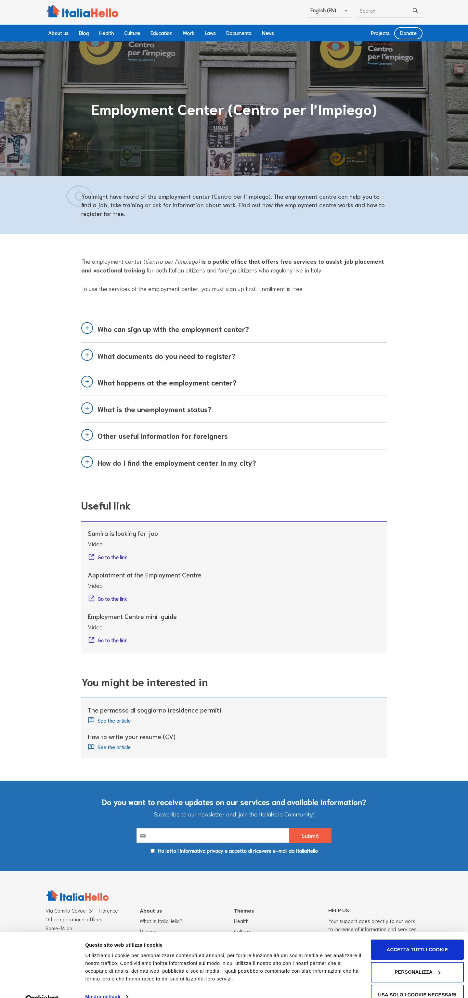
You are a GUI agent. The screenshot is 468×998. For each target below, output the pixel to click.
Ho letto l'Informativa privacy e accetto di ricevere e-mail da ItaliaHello (238, 850)
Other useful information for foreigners (163, 435)
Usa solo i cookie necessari (413, 980)
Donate (408, 32)
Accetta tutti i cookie (413, 935)
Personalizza (414, 957)
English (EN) (323, 9)
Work (188, 32)
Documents (239, 32)
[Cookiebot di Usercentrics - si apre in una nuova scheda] (42, 985)
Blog (84, 32)
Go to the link (112, 556)
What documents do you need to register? (166, 355)
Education (161, 32)
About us (58, 32)
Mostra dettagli (102, 982)
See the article (114, 720)
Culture (132, 32)
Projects (380, 32)
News (268, 32)
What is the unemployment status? (155, 408)
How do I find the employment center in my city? (177, 462)
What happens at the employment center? (167, 382)
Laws (210, 32)
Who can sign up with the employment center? (173, 329)
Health (106, 32)
